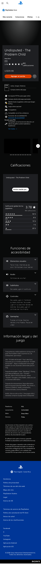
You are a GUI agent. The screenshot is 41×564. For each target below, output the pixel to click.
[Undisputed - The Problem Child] (17, 146)
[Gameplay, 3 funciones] (20, 320)
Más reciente (7, 17)
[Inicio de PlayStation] (20, 3)
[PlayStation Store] (10, 10)
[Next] (38, 146)
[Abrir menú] (2, 3)
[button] (16, 118)
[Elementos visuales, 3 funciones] (20, 263)
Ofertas (30, 17)
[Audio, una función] (20, 276)
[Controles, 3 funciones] (20, 302)
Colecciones (19, 17)
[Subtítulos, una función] (20, 287)
